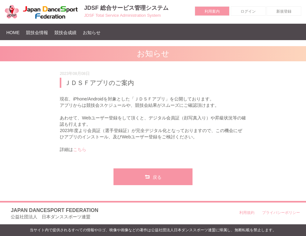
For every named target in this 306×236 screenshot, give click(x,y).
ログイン (248, 11)
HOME (14, 32)
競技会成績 (65, 32)
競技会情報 (37, 32)
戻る (153, 176)
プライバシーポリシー (281, 212)
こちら (79, 149)
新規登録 (283, 11)
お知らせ (92, 32)
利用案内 (212, 11)
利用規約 (246, 212)
